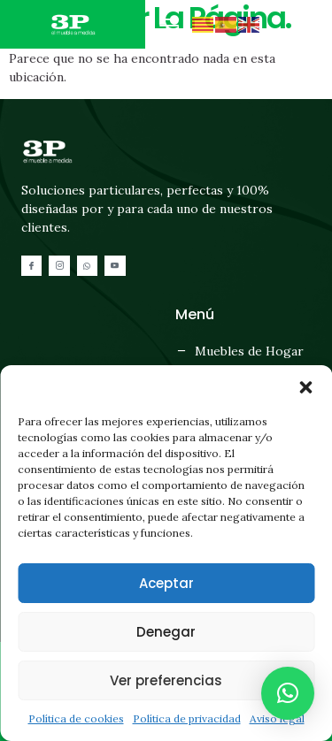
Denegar (166, 632)
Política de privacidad (187, 718)
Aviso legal (277, 718)
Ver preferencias (166, 680)
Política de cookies (76, 718)
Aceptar (166, 583)
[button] (305, 387)
